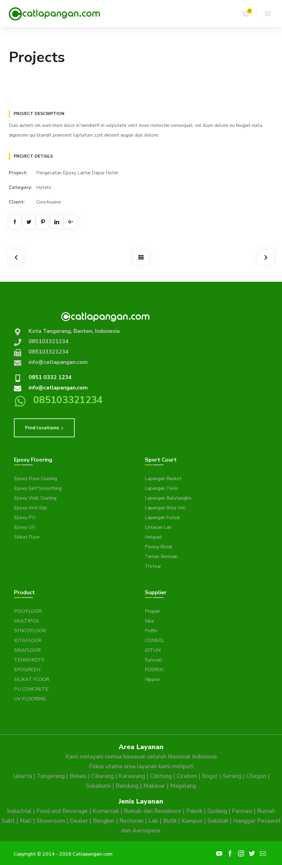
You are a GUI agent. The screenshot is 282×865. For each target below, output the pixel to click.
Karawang (132, 776)
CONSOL (155, 640)
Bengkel (103, 821)
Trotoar (153, 566)
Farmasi (242, 811)
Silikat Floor (27, 537)
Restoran (131, 821)
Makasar (154, 786)
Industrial (19, 811)
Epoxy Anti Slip (30, 507)
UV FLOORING (30, 699)
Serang (232, 776)
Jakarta (22, 776)
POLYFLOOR (28, 611)
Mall (26, 821)
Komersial (106, 811)
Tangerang (51, 776)
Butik (170, 821)
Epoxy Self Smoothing (38, 488)
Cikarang (102, 776)
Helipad (153, 537)
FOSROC (154, 669)
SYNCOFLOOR (30, 630)
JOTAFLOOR (28, 640)
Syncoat (153, 660)
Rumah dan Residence (152, 811)
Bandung (127, 786)
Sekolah (217, 821)
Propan (152, 611)
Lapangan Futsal (162, 517)
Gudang (217, 811)
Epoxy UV (25, 527)
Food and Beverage (62, 811)
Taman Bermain (161, 556)
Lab (153, 821)
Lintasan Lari (158, 527)
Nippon (152, 679)
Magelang (183, 786)
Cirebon (187, 776)
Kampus (192, 821)
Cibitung (161, 776)
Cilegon (256, 776)
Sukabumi (98, 786)
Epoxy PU (25, 517)
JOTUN (153, 650)
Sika (149, 621)
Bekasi (78, 776)
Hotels (43, 187)
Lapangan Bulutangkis (168, 498)
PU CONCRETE (31, 689)
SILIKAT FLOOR (31, 679)
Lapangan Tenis (161, 488)
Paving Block (158, 546)
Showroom (50, 821)
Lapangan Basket (163, 478)
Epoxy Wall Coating (35, 498)
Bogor (210, 776)
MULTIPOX (26, 621)
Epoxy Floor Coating (35, 478)
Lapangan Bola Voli (165, 507)
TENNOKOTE (29, 660)
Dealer (79, 821)
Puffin (151, 630)
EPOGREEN (27, 669)
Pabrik (194, 811)
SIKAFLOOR (27, 650)
